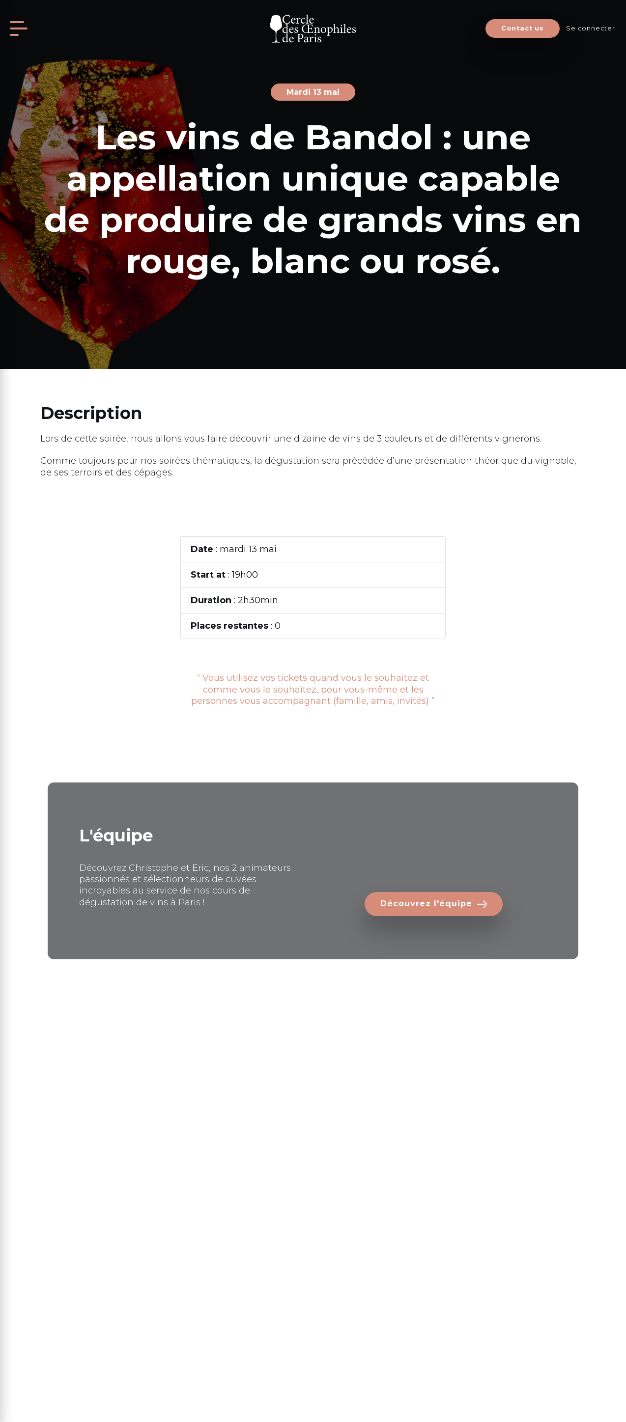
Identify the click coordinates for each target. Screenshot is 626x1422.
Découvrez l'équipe (426, 903)
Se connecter (590, 28)
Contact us (522, 28)
